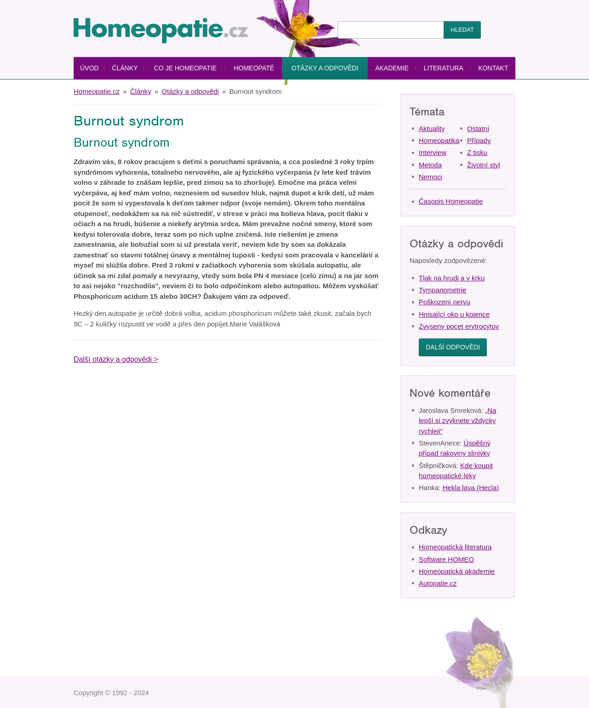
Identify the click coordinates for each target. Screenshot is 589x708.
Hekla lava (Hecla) (471, 487)
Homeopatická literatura (455, 547)
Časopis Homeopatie (451, 201)
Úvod (89, 68)
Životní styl (483, 165)
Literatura (443, 68)
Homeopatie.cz (97, 91)
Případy (479, 140)
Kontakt (493, 68)
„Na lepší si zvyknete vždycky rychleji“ (457, 420)
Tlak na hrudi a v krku (452, 278)
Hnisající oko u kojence (454, 314)
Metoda (430, 165)
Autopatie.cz (438, 583)
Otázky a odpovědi (324, 68)
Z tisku (477, 152)
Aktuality (432, 128)
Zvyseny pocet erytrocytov (459, 326)
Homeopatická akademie (457, 571)
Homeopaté (254, 68)
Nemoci (430, 177)
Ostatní (478, 128)
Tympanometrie (442, 290)
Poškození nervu (444, 302)
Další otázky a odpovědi (113, 359)
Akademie (391, 68)
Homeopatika (439, 140)
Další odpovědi (453, 347)
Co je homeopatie (185, 68)
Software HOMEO (446, 559)
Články (125, 68)
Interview (432, 152)
